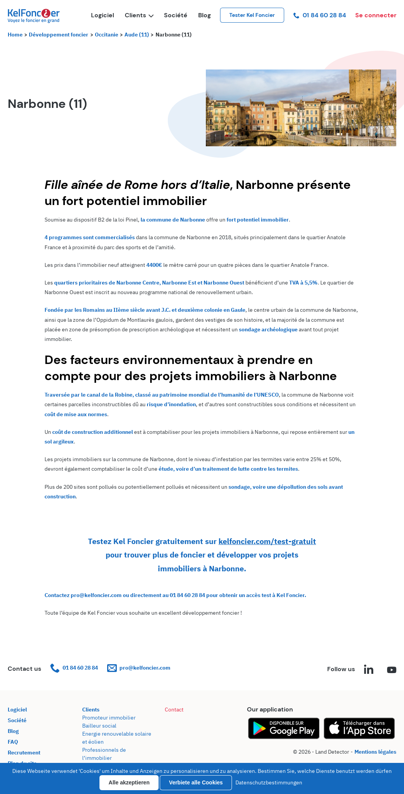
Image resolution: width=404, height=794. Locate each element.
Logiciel (102, 15)
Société (175, 15)
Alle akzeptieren (129, 782)
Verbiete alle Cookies (196, 782)
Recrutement (24, 752)
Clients (139, 15)
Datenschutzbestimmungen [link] (268, 782)
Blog (204, 15)
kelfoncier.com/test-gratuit (267, 541)
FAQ (13, 741)
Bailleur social (99, 725)
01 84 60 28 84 (319, 15)
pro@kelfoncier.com (139, 668)
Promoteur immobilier (109, 717)
